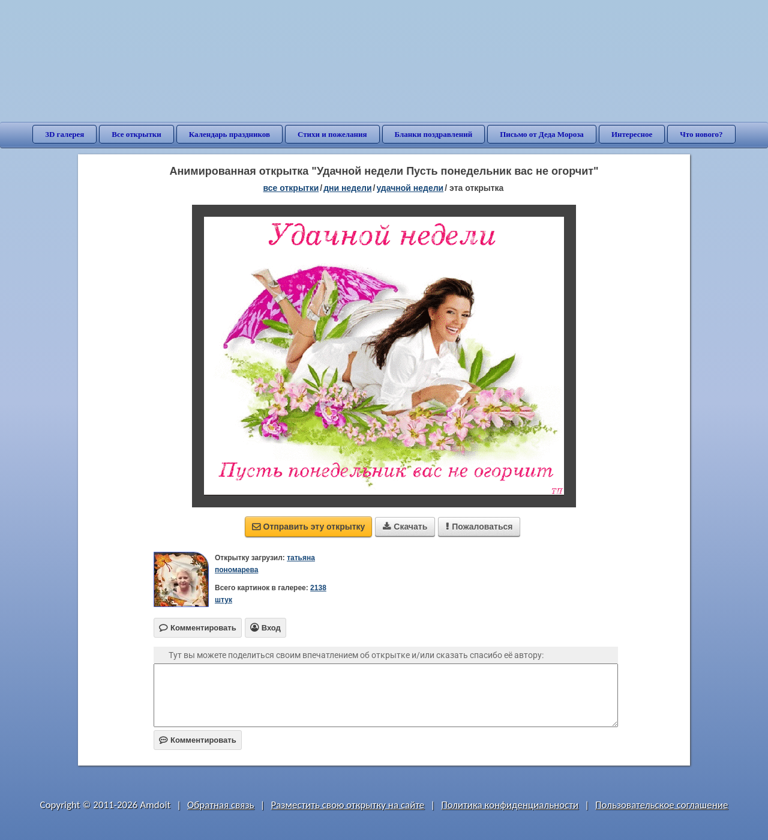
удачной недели (409, 188)
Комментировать (197, 740)
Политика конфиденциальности (509, 805)
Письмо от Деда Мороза (542, 134)
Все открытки (136, 134)
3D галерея (64, 134)
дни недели (347, 188)
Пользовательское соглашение (661, 805)
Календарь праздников (229, 134)
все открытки (291, 188)
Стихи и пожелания (332, 134)
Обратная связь (220, 805)
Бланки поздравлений (434, 134)
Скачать (405, 526)
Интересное (631, 134)
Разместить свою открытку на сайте (347, 805)
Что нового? (701, 134)
